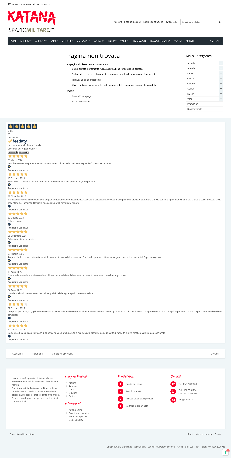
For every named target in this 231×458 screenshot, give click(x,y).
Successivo (24, 152)
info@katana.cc (186, 399)
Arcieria (72, 383)
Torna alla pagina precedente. (86, 80)
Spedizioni (17, 353)
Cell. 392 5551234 (41, 4)
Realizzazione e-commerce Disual (204, 434)
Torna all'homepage (81, 96)
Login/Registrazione (153, 22)
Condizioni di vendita (62, 353)
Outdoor (73, 393)
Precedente (13, 152)
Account (118, 22)
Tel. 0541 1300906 (20, 4)
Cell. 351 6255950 (188, 393)
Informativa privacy (78, 416)
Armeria (73, 386)
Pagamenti (37, 353)
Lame (71, 389)
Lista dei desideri (132, 22)
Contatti (214, 353)
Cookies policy (76, 420)
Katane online (76, 410)
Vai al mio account (81, 101)
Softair (72, 396)
